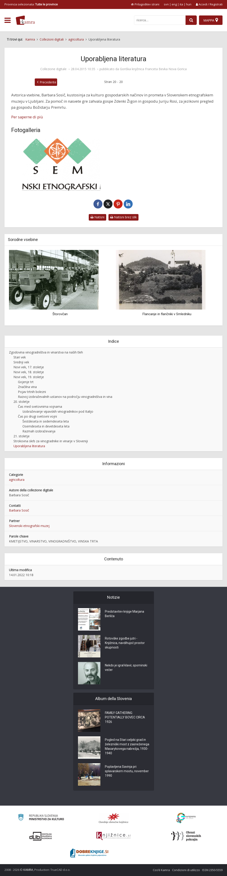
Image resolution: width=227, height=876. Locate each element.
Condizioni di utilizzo (186, 870)
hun (188, 4)
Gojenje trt (26, 382)
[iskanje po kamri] (160, 20)
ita (181, 4)
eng (174, 4)
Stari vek (19, 357)
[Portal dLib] (40, 836)
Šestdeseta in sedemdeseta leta (45, 421)
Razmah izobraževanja (38, 431)
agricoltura (16, 479)
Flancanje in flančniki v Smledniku (166, 314)
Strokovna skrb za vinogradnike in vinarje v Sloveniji (50, 441)
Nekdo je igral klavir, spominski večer (126, 668)
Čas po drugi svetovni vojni (37, 416)
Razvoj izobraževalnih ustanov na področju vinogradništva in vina (65, 397)
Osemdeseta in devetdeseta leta (45, 426)
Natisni (97, 217)
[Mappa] (211, 20)
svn (166, 4)
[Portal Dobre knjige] (89, 852)
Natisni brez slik (123, 217)
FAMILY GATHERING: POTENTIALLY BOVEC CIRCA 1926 (125, 717)
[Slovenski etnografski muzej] (61, 164)
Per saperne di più (27, 116)
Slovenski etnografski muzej (29, 526)
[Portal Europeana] (186, 818)
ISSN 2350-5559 (212, 870)
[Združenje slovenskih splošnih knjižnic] (113, 836)
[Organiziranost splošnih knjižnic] (114, 818)
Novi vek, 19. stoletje (28, 377)
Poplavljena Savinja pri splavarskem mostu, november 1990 (127, 771)
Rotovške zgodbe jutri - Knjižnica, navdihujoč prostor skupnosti (125, 643)
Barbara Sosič (19, 510)
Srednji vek (21, 362)
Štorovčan (60, 314)
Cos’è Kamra (161, 870)
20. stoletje (21, 401)
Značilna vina (27, 387)
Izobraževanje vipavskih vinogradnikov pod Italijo (57, 411)
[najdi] (191, 20)
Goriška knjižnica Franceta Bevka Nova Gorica (153, 69)
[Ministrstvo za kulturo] (41, 818)
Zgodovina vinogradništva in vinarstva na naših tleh (46, 352)
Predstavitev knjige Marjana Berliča (124, 614)
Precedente (48, 82)
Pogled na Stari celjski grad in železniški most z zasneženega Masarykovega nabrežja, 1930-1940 (127, 746)
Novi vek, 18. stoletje (28, 372)
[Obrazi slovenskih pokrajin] (186, 836)
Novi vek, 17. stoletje (28, 367)
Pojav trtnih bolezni (32, 392)
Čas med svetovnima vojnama (40, 406)
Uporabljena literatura (29, 446)
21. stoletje (21, 436)
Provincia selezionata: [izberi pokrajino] (31, 4)
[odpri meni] (7, 20)
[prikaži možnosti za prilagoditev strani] (145, 4)
